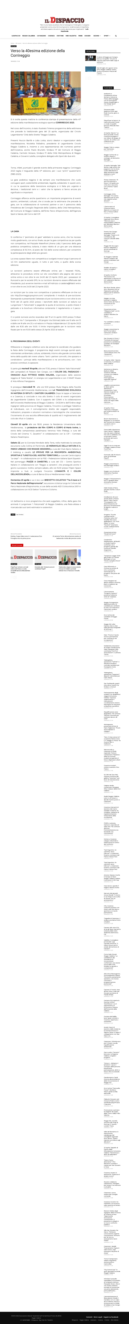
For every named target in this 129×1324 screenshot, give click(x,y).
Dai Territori (20, 514)
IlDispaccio (75, 1320)
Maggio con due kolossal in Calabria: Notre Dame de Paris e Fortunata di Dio (112, 301)
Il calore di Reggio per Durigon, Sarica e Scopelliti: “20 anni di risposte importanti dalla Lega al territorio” (108, 59)
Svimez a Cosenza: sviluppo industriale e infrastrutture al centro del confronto (111, 841)
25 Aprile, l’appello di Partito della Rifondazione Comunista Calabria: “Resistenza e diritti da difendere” (112, 1151)
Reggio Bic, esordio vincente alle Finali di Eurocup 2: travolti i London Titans (111, 1123)
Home (12, 43)
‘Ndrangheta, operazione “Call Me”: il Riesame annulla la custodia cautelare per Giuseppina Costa (111, 663)
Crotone (107, 1320)
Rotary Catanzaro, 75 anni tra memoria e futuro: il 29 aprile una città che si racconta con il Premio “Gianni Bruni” (111, 184)
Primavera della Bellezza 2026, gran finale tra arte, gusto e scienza (111, 112)
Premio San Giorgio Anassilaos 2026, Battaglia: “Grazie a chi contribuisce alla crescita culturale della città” (111, 236)
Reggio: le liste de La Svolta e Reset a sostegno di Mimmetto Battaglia (112, 157)
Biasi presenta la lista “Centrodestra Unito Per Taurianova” (112, 352)
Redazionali (90, 51)
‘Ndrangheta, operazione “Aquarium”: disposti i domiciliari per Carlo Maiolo (112, 675)
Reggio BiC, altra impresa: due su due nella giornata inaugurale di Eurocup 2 (112, 626)
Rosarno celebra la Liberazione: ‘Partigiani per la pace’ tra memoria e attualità (112, 1184)
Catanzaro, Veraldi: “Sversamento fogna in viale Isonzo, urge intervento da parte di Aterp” (111, 1249)
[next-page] (15, 577)
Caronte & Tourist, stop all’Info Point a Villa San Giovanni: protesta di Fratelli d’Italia (112, 992)
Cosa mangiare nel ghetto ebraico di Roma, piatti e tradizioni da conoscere (112, 583)
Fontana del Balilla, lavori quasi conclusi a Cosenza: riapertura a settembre (111, 1019)
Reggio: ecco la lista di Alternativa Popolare (111, 472)
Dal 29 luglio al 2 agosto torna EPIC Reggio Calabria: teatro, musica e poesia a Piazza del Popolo (107, 70)
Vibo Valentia (114, 1320)
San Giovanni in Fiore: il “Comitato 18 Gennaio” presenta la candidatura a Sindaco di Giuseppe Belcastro (112, 342)
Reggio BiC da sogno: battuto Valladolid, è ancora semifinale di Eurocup (111, 248)
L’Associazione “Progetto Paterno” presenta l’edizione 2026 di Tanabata (110, 594)
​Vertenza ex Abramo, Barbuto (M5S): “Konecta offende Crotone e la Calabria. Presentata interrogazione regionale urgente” (111, 374)
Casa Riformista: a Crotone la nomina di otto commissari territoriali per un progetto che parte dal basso (112, 571)
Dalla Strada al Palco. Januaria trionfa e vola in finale (112, 489)
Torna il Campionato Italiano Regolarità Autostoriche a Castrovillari (111, 1261)
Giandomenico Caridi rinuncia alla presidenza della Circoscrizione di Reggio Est (112, 1080)
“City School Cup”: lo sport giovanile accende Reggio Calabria (112, 1271)
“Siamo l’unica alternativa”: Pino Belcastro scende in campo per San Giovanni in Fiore (112, 1163)
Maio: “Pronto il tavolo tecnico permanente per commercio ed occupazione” (111, 637)
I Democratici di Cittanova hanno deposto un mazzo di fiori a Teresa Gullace (111, 209)
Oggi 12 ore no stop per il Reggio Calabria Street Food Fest (112, 447)
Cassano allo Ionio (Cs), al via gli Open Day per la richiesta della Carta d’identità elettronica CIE (112, 931)
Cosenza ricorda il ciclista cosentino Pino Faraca (111, 767)
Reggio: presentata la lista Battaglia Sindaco (111, 464)
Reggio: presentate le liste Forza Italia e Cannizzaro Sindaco (111, 330)
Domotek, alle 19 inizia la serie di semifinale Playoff (112, 456)
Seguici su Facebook (111, 1317)
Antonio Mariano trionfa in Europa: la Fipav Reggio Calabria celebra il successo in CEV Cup (112, 877)
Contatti (89, 1317)
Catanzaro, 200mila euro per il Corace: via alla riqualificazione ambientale (112, 1044)
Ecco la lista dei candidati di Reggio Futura (110, 616)
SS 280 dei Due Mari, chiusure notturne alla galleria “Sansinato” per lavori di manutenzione (112, 777)
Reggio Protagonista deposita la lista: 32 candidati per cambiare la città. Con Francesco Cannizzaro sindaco (112, 606)
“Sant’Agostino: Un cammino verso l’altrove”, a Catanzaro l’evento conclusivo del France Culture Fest (111, 866)
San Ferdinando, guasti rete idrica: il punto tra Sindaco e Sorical (111, 685)
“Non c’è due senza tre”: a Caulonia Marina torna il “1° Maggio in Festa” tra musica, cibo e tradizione (112, 740)
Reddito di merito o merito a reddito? (110, 268)
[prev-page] (12, 577)
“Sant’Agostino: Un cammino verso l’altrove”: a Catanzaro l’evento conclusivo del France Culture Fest (111, 853)
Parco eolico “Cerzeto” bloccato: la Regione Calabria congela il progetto (112, 1055)
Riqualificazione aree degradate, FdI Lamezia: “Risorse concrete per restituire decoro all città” (112, 715)
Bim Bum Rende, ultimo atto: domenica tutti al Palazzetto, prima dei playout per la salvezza (112, 290)
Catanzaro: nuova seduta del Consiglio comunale (111, 1194)
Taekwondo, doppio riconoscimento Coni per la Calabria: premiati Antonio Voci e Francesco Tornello (70, 568)
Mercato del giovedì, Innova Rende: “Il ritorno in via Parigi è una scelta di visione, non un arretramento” (112, 896)
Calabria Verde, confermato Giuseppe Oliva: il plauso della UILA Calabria (112, 788)
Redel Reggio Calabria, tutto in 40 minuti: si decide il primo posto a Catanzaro (112, 799)
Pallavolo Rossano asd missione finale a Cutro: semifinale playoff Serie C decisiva (112, 1101)
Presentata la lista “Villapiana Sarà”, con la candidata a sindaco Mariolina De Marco (111, 312)
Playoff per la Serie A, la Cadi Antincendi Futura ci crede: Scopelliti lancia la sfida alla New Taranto (112, 124)
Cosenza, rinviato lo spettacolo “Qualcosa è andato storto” (112, 1174)
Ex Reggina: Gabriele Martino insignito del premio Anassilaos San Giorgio (111, 259)
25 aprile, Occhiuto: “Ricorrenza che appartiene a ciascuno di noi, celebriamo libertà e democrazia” (112, 278)
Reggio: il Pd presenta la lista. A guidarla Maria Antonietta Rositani (112, 480)
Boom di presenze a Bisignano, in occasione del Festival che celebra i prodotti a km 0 (112, 421)
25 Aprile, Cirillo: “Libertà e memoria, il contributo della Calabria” (112, 361)
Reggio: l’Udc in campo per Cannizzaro (111, 148)
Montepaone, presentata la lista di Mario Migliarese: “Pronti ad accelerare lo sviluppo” (112, 728)
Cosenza (100, 1320)
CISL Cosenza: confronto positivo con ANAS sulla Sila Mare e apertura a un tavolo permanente (111, 909)
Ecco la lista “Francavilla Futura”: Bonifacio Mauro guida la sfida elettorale (112, 1090)
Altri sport (18, 43)
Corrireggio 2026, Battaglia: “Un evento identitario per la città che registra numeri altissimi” (111, 197)
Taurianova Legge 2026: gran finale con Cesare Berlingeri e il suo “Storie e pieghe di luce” (112, 558)
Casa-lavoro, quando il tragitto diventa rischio (111, 886)
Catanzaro (93, 1320)
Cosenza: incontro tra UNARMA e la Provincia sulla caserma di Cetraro (112, 1203)
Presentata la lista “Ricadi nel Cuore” (110, 533)
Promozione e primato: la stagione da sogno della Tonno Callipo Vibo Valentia (112, 1112)
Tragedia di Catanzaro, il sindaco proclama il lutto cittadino (112, 920)
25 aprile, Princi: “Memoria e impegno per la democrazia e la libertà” (111, 410)
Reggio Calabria (84, 1320)
